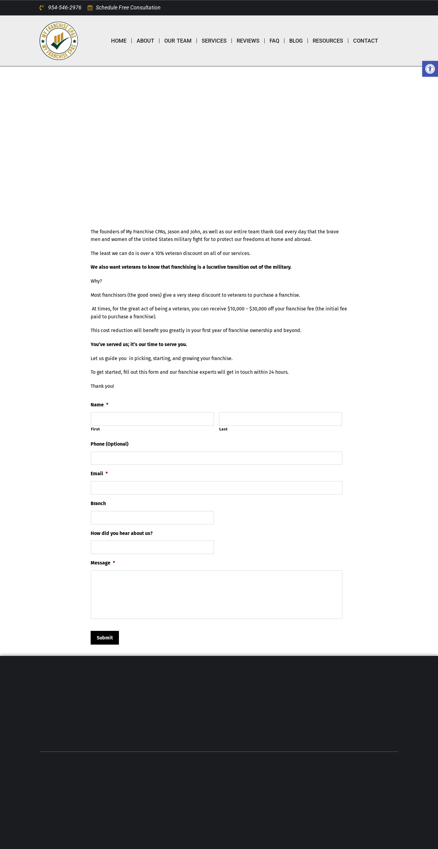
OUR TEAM (178, 40)
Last (223, 429)
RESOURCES (328, 40)
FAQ (274, 40)
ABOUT (145, 40)
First (95, 429)
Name (99, 405)
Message (103, 563)
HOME (119, 40)
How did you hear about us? (122, 533)
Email (99, 473)
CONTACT (365, 40)
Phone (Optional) (109, 444)
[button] (430, 69)
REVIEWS (248, 40)
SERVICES (214, 40)
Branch (98, 503)
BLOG (296, 40)
